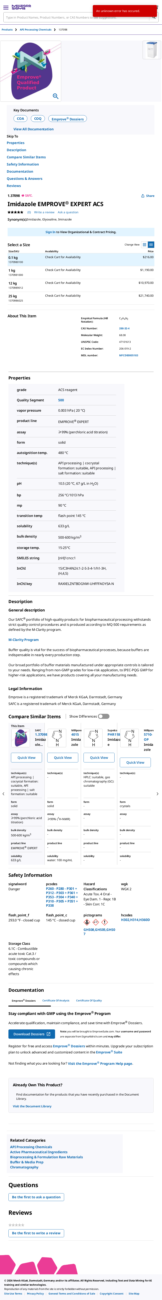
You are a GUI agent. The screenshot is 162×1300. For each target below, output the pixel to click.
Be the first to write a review (38, 1234)
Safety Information (23, 164)
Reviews (14, 185)
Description (16, 150)
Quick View (26, 757)
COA (20, 118)
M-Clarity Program (23, 639)
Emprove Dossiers (68, 119)
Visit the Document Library (32, 1106)
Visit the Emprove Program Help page (100, 1063)
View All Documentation (33, 129)
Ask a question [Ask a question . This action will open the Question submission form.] (68, 212)
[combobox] (81, 17)
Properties (15, 142)
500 (61, 400)
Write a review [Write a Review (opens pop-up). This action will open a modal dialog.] (44, 212)
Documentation (20, 171)
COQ (38, 118)
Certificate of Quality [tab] (89, 1000)
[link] (13, 1293)
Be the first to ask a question (36, 1197)
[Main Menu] (5, 7)
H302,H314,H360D (135, 919)
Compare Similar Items (26, 157)
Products (7, 29)
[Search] (153, 17)
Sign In (50, 232)
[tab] (11, 30)
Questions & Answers (24, 178)
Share (147, 196)
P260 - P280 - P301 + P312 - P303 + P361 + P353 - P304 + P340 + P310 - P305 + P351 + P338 (62, 897)
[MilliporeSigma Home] (21, 7)
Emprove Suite (109, 1052)
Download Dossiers (32, 1034)
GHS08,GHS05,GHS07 (99, 931)
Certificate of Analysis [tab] (55, 1000)
